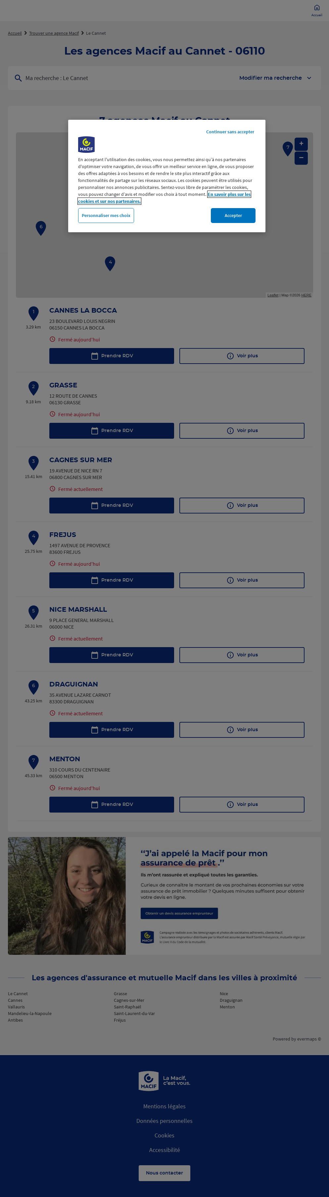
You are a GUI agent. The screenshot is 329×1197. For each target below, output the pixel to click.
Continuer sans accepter (230, 132)
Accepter (233, 215)
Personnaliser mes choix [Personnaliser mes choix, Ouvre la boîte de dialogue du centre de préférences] (106, 215)
